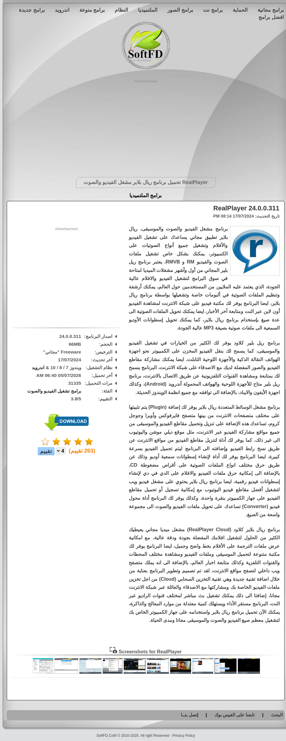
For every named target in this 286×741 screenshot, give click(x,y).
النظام (118, 10)
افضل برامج (268, 17)
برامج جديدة (29, 10)
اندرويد (59, 10)
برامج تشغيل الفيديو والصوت (51, 390)
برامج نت (210, 10)
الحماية (237, 10)
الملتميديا (145, 10)
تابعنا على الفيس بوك (232, 714)
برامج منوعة (89, 10)
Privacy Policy (181, 735)
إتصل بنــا (187, 714)
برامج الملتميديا (143, 195)
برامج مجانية (268, 10)
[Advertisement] (143, 126)
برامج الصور (177, 10)
